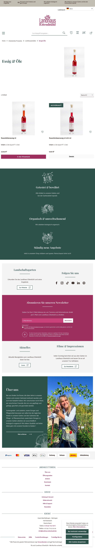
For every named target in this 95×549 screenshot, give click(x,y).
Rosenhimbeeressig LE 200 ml (60, 138)
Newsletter (47, 506)
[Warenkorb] (84, 33)
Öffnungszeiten (48, 474)
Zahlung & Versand (47, 496)
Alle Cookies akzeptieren (77, 541)
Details (71, 157)
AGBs (29, 537)
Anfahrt (47, 477)
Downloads (47, 481)
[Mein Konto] (77, 33)
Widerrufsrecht (47, 499)
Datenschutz (20, 537)
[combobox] (45, 33)
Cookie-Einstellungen (41, 537)
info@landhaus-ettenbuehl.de (47, 530)
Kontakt (47, 484)
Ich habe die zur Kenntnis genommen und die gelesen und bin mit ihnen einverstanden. (47, 326)
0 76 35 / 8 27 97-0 (50, 525)
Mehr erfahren (22, 432)
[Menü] (3, 33)
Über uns (47, 470)
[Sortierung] (87, 95)
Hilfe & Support (48, 502)
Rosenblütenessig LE (8, 138)
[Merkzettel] (70, 33)
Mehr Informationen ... (79, 527)
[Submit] (68, 319)
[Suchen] (63, 33)
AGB (62, 325)
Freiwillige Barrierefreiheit (59, 537)
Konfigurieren (77, 536)
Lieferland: (61, 9)
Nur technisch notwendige (77, 531)
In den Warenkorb (23, 157)
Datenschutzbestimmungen (37, 325)
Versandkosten (42, 541)
